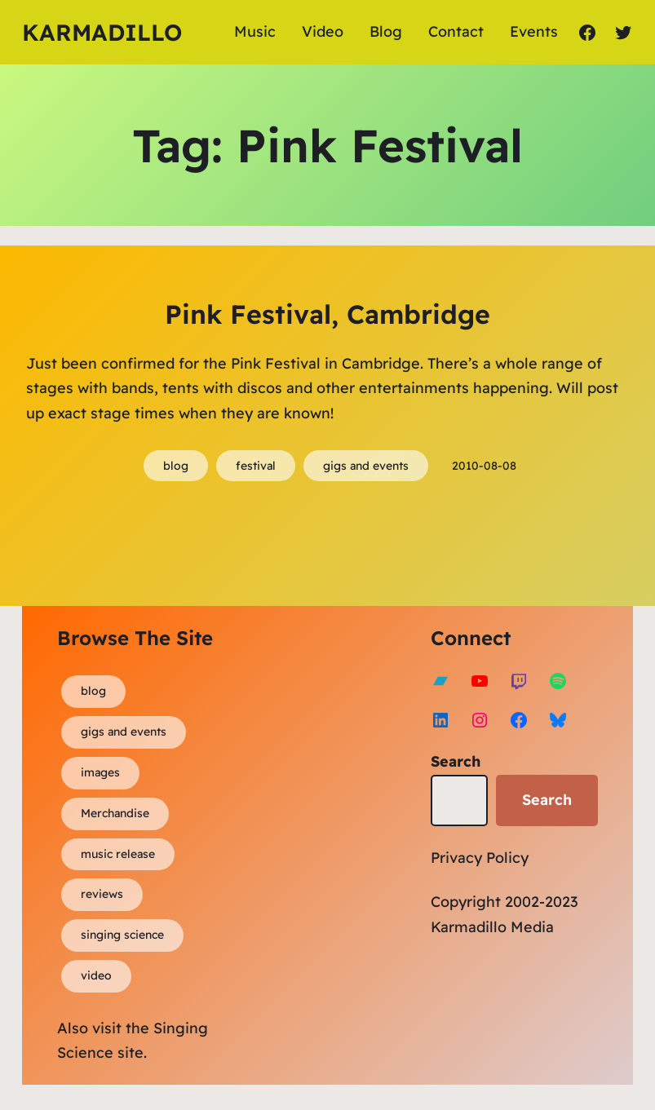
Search (455, 761)
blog (175, 465)
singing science (122, 934)
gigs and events (366, 465)
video (96, 975)
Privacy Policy (480, 857)
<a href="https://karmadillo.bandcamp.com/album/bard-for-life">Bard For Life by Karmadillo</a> (386, 767)
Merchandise (115, 813)
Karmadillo (102, 32)
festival (256, 465)
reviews (102, 894)
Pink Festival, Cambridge (327, 314)
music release (118, 854)
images (100, 772)
